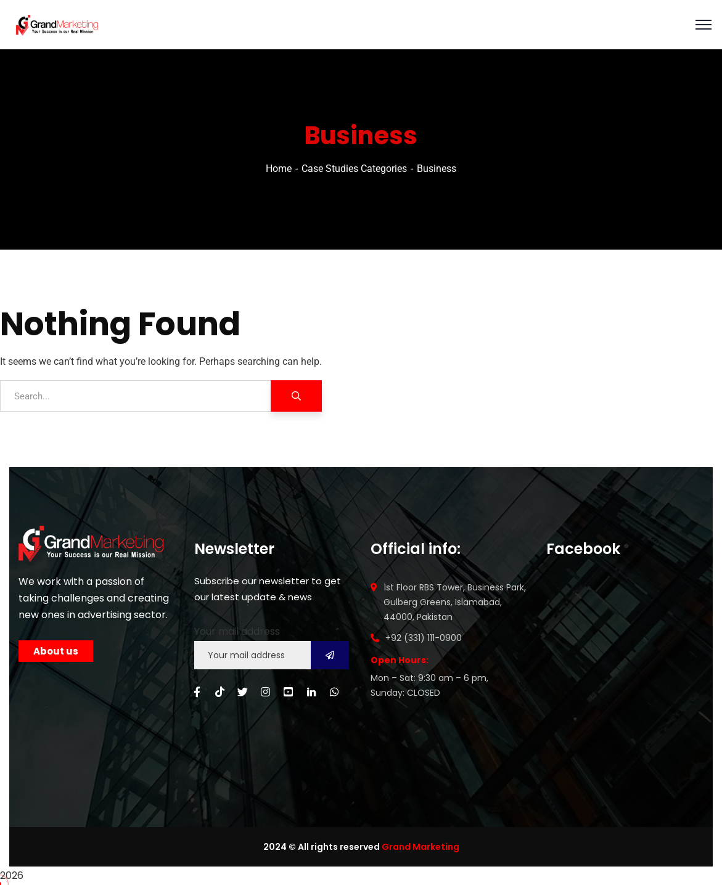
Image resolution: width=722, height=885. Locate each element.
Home (279, 168)
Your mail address (237, 631)
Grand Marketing (420, 847)
